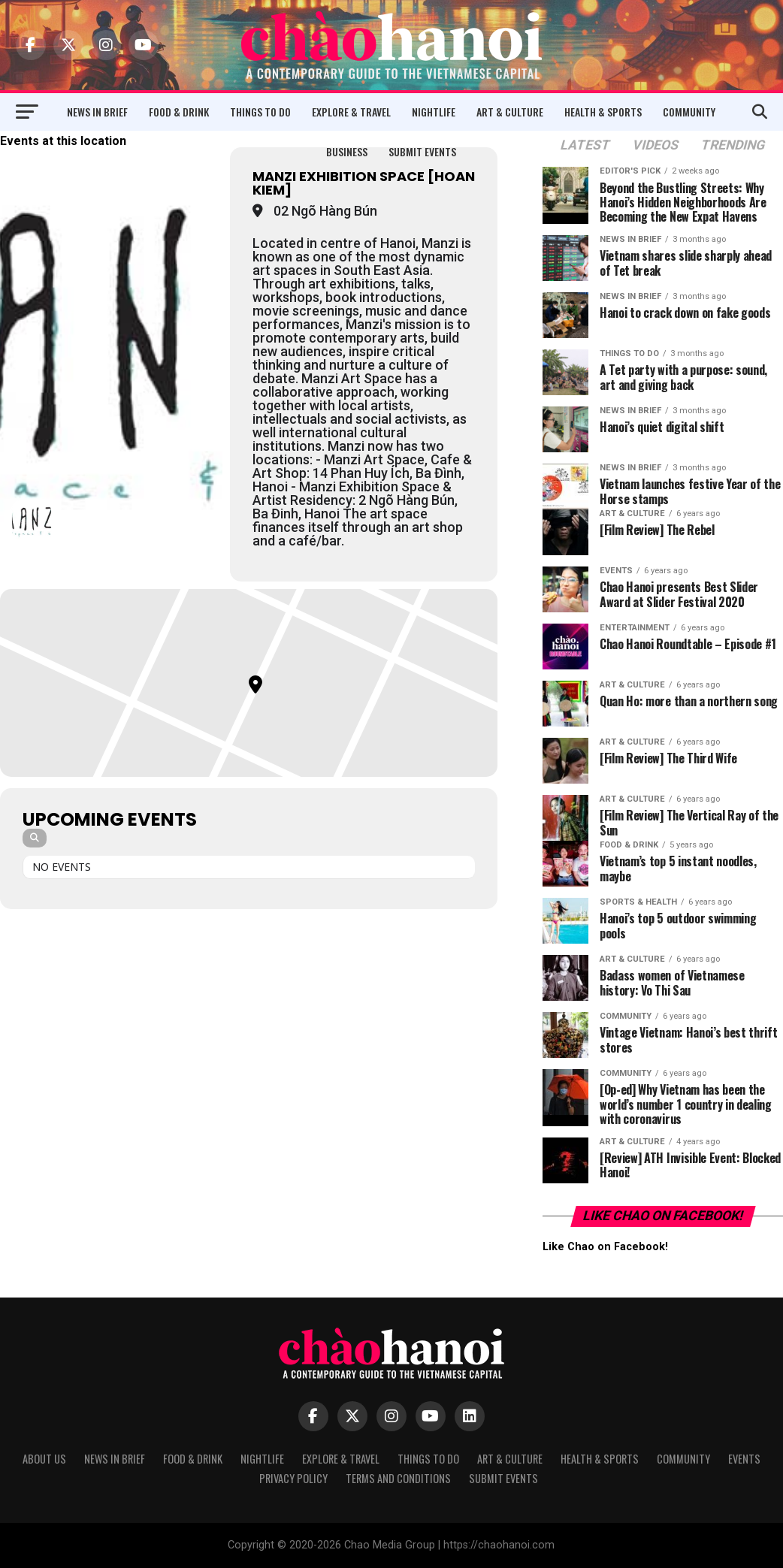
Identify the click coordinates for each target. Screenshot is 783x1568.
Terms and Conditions (398, 1478)
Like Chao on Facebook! (663, 1215)
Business (346, 151)
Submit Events (422, 151)
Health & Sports (603, 111)
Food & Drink (179, 111)
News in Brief (97, 111)
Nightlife (433, 111)
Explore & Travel (351, 111)
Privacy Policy (293, 1478)
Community (689, 111)
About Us (44, 1459)
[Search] (35, 838)
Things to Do (260, 111)
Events (744, 1459)
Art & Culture (509, 111)
